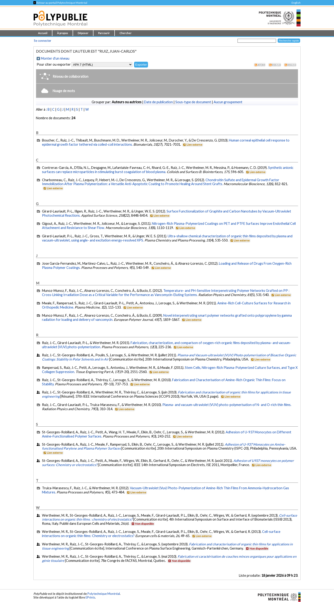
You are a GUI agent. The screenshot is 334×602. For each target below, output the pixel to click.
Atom (261, 64)
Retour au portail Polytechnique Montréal (60, 2)
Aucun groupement (228, 102)
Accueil (42, 33)
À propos (62, 33)
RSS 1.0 (276, 64)
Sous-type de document (193, 102)
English (296, 2)
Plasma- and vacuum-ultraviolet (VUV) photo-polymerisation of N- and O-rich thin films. (226, 405)
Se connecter (42, 40)
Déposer (83, 33)
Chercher (125, 33)
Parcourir (104, 33)
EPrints (90, 597)
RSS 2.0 (291, 64)
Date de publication (158, 102)
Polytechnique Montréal (103, 594)
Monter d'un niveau (55, 58)
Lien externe (192, 144)
